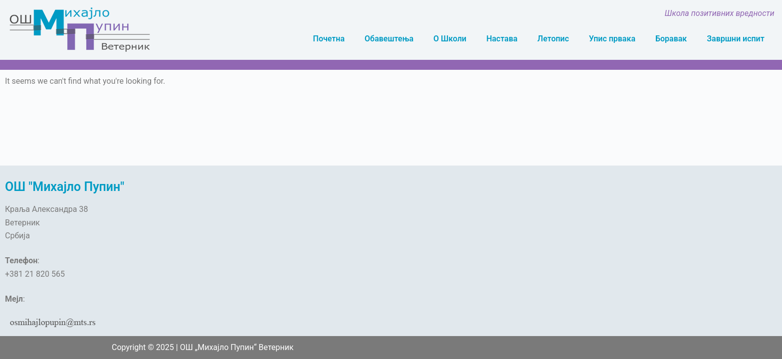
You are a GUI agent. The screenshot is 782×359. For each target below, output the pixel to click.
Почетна (329, 38)
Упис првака (612, 38)
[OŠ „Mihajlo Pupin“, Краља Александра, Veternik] (293, 245)
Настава (501, 38)
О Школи (449, 38)
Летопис (553, 38)
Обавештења (389, 38)
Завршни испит (736, 38)
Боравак (671, 38)
